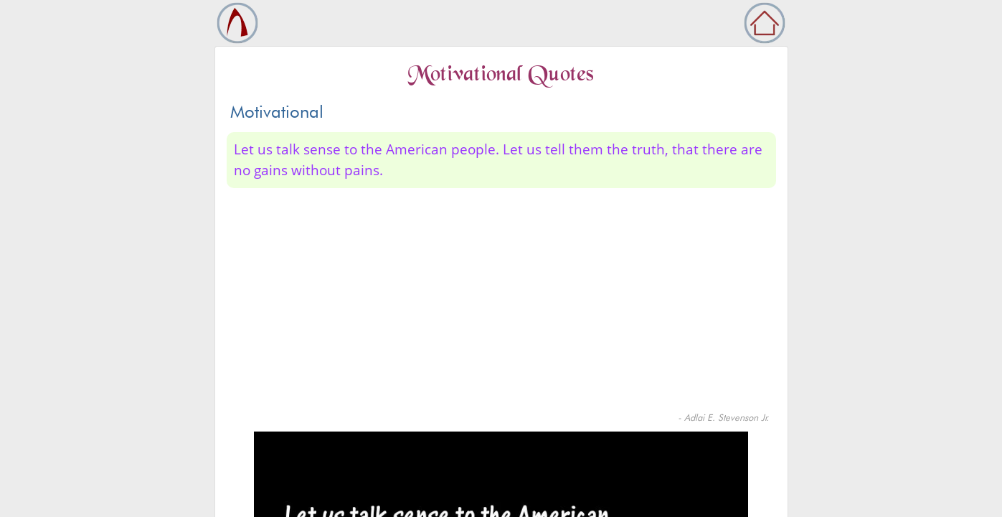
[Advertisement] (501, 303)
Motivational (276, 111)
